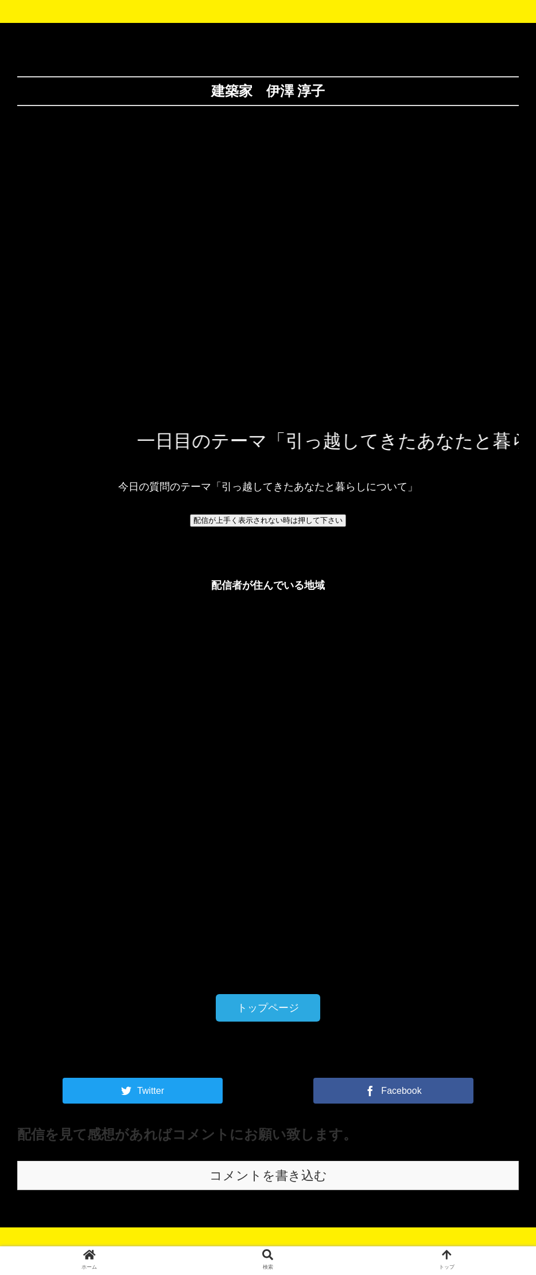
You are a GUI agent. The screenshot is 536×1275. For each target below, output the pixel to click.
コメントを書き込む (268, 1175)
